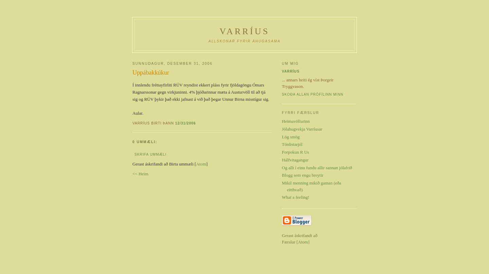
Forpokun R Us (295, 152)
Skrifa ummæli (150, 154)
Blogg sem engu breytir (302, 175)
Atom (201, 164)
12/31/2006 (185, 123)
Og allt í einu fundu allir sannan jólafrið (317, 167)
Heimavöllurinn (296, 121)
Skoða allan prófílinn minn (312, 94)
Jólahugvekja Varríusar (302, 129)
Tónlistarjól (292, 144)
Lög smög (291, 136)
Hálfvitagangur (295, 159)
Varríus (244, 31)
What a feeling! (295, 197)
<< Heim (140, 173)
